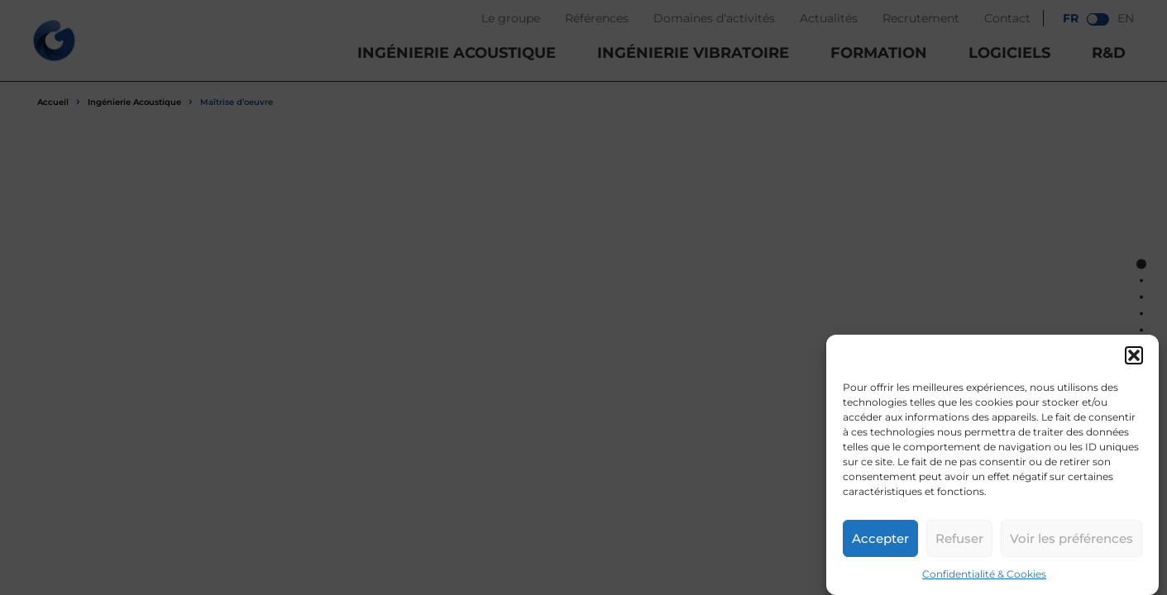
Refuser (959, 538)
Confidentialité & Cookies (984, 574)
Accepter (880, 538)
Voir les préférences (1071, 538)
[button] (1134, 355)
